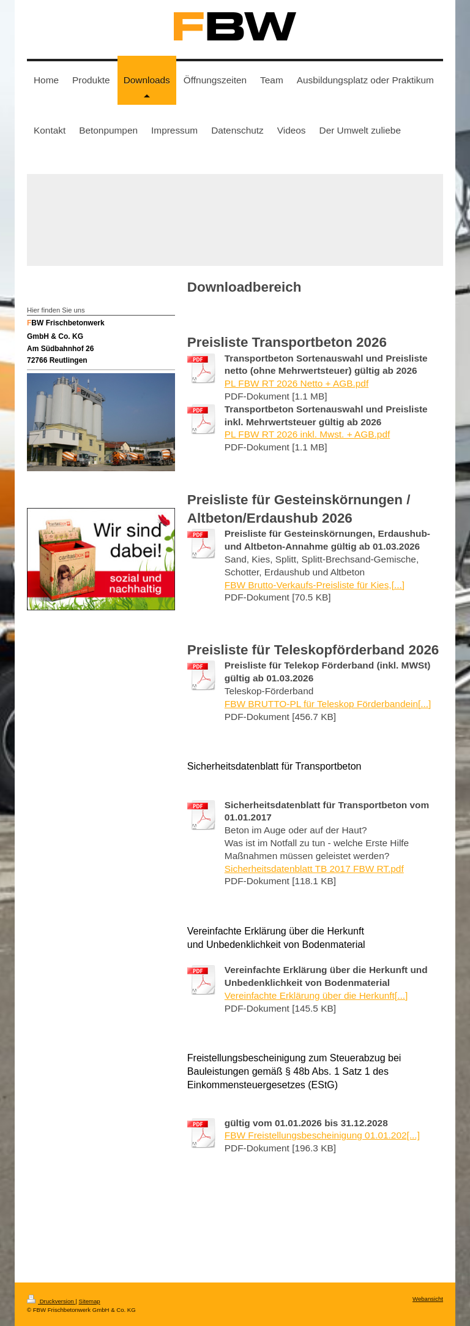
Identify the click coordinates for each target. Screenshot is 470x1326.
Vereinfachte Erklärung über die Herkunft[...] (316, 995)
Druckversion (51, 1301)
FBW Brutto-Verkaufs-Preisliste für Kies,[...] (315, 585)
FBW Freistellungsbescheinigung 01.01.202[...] (322, 1135)
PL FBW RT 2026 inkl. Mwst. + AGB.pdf (307, 434)
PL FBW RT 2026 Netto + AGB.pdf (296, 383)
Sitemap (89, 1301)
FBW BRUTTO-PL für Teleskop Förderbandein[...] (328, 704)
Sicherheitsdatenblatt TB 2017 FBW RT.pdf (314, 868)
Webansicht (427, 1298)
